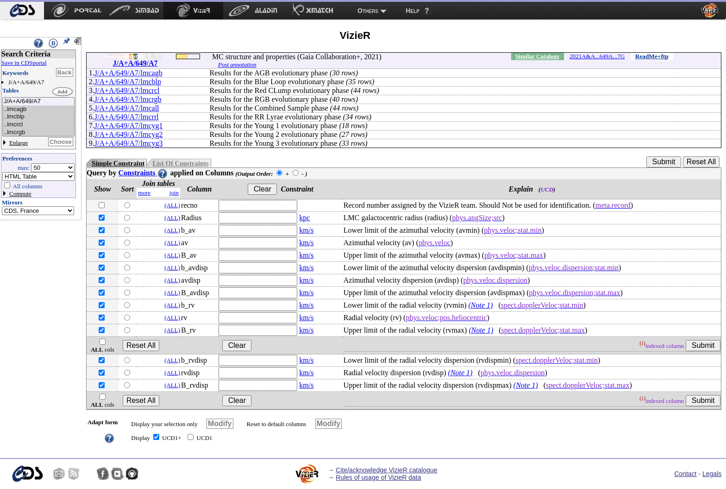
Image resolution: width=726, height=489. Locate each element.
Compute (20, 193)
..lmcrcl (38, 125)
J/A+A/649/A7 (38, 101)
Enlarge (18, 142)
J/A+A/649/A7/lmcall (126, 108)
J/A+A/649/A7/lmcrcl (127, 90)
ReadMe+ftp (652, 56)
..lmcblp (38, 117)
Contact (685, 473)
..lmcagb (38, 109)
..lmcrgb (38, 132)
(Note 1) (481, 305)
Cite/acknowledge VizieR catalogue (386, 470)
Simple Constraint (118, 163)
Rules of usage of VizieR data (378, 477)
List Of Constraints (180, 163)
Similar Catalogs (537, 56)
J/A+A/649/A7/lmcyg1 (128, 126)
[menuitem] (22, 10)
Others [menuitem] (367, 10)
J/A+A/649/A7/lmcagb (128, 73)
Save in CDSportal (24, 62)
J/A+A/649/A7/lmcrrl (126, 117)
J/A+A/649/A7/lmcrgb (128, 99)
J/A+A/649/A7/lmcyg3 (128, 143)
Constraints (143, 173)
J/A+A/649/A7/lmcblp (127, 82)
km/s (306, 230)
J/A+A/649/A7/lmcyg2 (128, 134)
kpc (304, 218)
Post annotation (237, 64)
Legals (711, 473)
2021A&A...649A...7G (597, 56)
